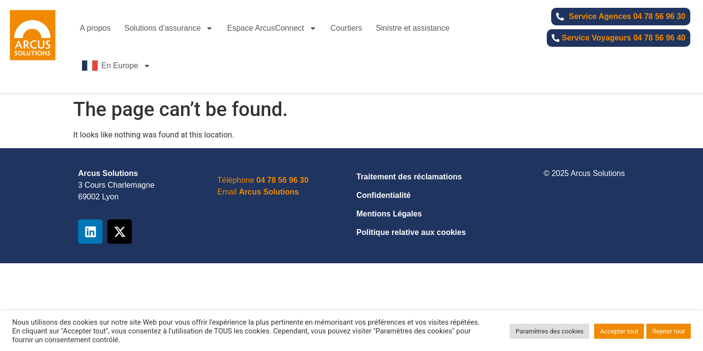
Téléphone (263, 180)
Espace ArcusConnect (271, 28)
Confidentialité (383, 195)
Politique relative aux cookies (411, 232)
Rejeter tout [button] (668, 331)
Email (258, 192)
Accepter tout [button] (619, 331)
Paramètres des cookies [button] (549, 331)
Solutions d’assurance (169, 28)
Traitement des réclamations (409, 177)
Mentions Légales (389, 214)
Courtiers (346, 28)
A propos (95, 28)
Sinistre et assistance (413, 28)
